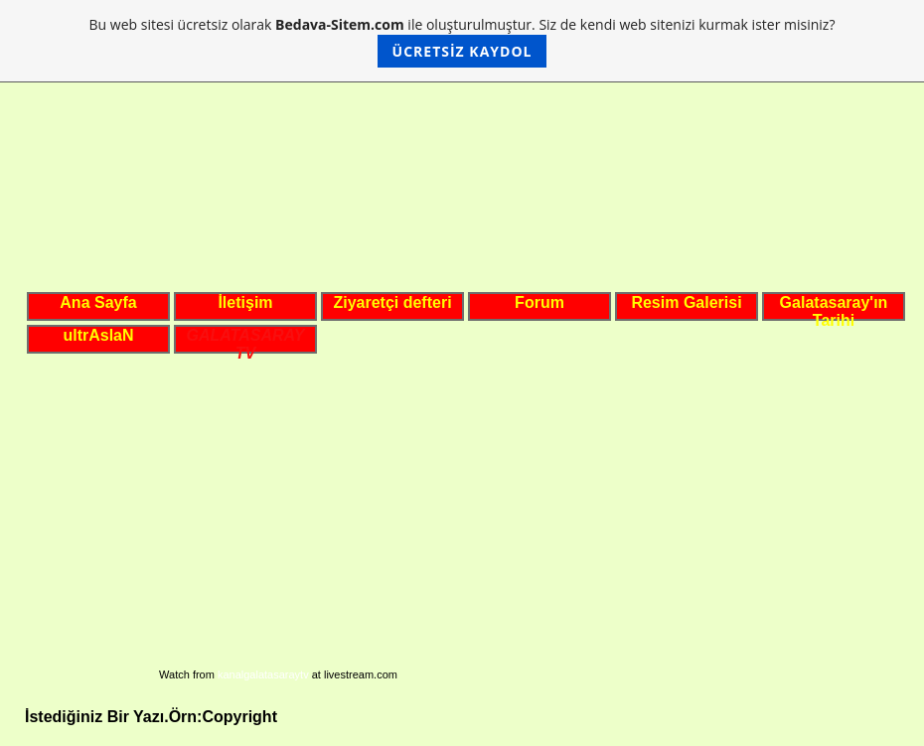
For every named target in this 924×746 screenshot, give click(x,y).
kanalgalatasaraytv (263, 674)
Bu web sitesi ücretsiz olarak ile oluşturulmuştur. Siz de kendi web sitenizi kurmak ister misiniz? (462, 41)
